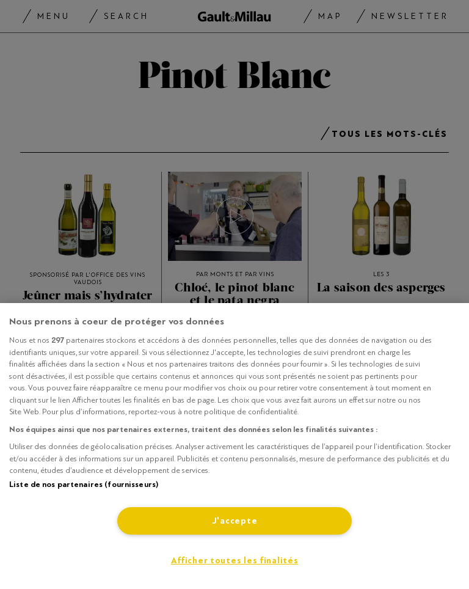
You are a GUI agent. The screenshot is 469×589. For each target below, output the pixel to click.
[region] (234, 446)
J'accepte (234, 521)
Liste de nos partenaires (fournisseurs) (83, 484)
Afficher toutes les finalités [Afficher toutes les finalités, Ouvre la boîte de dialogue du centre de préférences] (235, 560)
